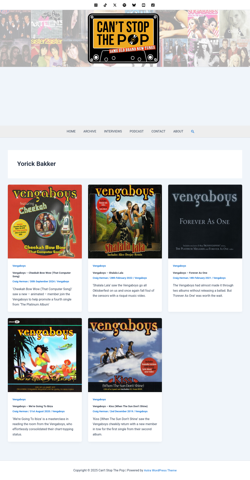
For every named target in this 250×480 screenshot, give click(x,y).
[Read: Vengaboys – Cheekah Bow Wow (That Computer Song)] (45, 221)
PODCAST (136, 131)
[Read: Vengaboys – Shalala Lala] (125, 221)
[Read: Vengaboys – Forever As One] (205, 221)
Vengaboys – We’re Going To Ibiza (33, 406)
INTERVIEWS (114, 131)
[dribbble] (125, 5)
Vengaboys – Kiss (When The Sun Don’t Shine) (121, 406)
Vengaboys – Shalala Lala (108, 272)
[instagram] (96, 5)
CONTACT (156, 131)
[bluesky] (134, 5)
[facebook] (153, 5)
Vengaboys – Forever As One (190, 272)
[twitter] (115, 5)
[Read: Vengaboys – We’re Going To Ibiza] (45, 355)
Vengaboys (19, 265)
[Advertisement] (125, 96)
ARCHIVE (92, 131)
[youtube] (144, 5)
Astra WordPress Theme (160, 470)
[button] (188, 131)
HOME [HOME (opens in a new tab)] (75, 131)
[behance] (106, 5)
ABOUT (174, 131)
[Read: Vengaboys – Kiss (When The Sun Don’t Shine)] (125, 355)
